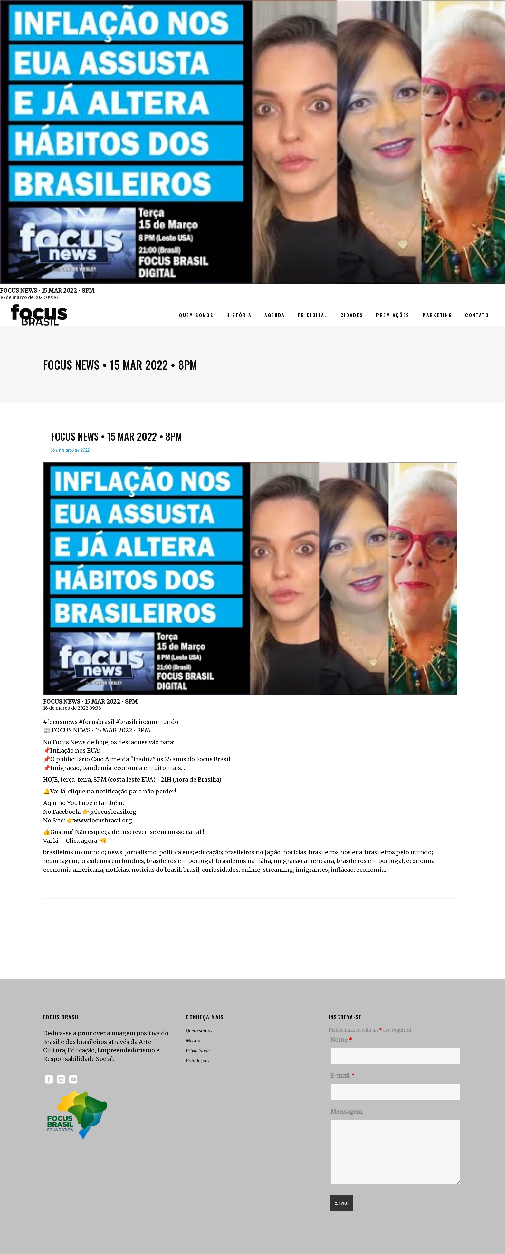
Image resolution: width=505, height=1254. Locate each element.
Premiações (197, 1061)
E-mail (342, 1075)
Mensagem (346, 1111)
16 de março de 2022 (70, 450)
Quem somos (199, 1031)
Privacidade (198, 1051)
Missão (193, 1041)
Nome (341, 1040)
